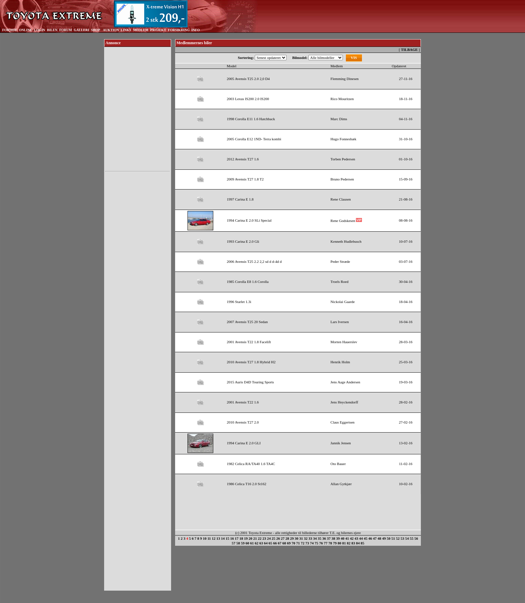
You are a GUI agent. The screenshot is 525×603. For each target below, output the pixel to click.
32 (306, 538)
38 (333, 538)
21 (255, 538)
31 (301, 538)
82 (349, 543)
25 (273, 538)
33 (310, 538)
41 (347, 538)
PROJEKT (158, 30)
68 (284, 543)
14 (223, 538)
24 (269, 538)
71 (298, 543)
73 (307, 543)
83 (353, 543)
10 (205, 538)
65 (270, 543)
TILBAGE (409, 50)
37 (328, 538)
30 (296, 538)
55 (412, 538)
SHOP (95, 30)
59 (243, 543)
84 (358, 543)
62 (256, 543)
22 (259, 538)
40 (343, 538)
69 (289, 543)
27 (283, 538)
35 (319, 538)
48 (379, 538)
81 (344, 543)
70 (293, 543)
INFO (195, 30)
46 (370, 538)
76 (321, 543)
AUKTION (111, 30)
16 (232, 538)
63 (261, 543)
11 (209, 538)
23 (264, 538)
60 (247, 543)
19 (246, 538)
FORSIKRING (179, 30)
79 (335, 543)
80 (339, 543)
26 (278, 538)
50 (388, 538)
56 (416, 538)
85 (362, 543)
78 (330, 543)
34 (315, 538)
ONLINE (25, 30)
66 (275, 543)
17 (236, 538)
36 (324, 538)
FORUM (65, 30)
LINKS (126, 30)
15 (227, 538)
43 (356, 538)
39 (338, 538)
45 (365, 538)
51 (393, 538)
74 (312, 543)
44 (361, 538)
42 (352, 538)
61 (252, 543)
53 (402, 538)
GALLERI (81, 30)
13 (218, 538)
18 (241, 538)
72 (302, 543)
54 (407, 538)
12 (214, 538)
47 (375, 538)
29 (292, 538)
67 (280, 543)
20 (250, 538)
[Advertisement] (137, 274)
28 (287, 538)
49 (384, 538)
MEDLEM (140, 30)
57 (233, 543)
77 (325, 543)
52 (398, 538)
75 (316, 543)
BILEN (52, 30)
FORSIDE (9, 30)
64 (266, 543)
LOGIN (39, 30)
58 (238, 543)
